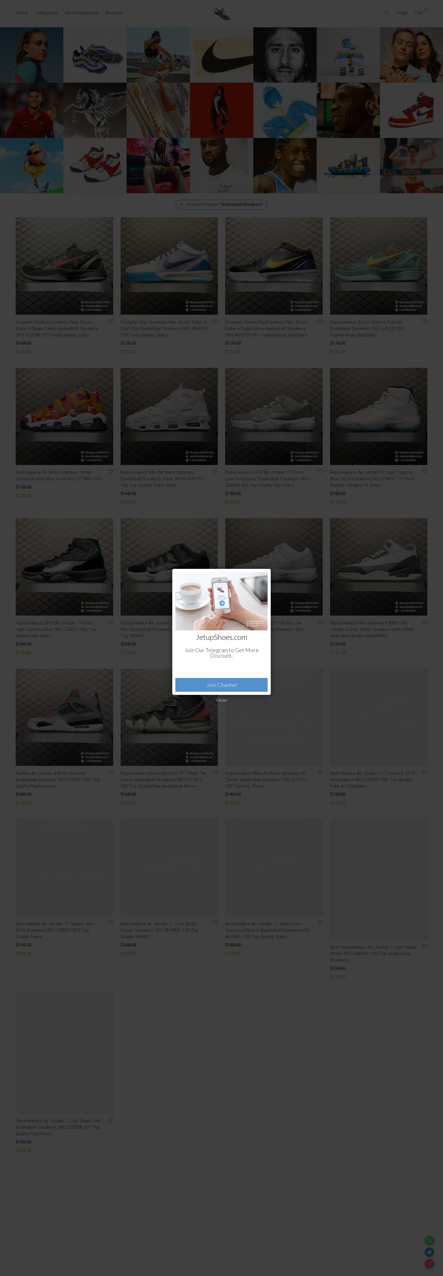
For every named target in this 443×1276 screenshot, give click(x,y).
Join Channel (221, 684)
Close (221, 700)
